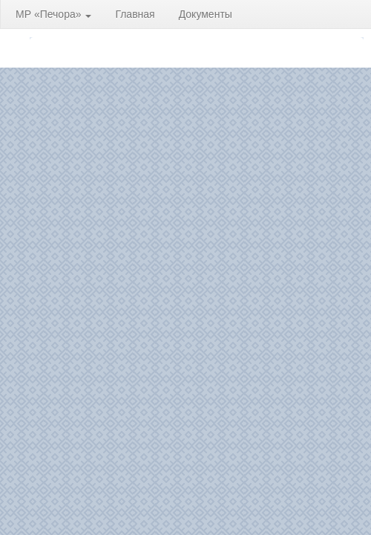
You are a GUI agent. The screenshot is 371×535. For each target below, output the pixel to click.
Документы (205, 14)
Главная (134, 14)
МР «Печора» (53, 14)
